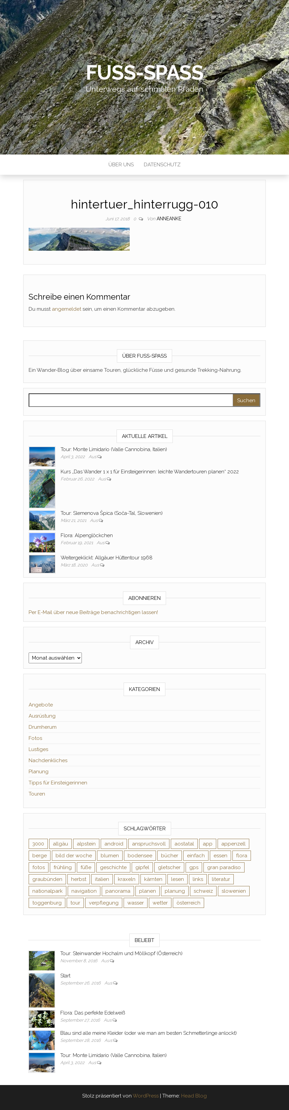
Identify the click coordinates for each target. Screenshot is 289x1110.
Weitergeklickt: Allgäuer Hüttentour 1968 (107, 558)
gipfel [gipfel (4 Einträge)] (142, 867)
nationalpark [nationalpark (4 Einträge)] (47, 891)
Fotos (35, 738)
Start (65, 976)
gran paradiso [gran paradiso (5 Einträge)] (224, 867)
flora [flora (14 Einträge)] (241, 856)
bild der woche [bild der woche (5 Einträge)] (74, 856)
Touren (37, 794)
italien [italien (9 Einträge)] (102, 879)
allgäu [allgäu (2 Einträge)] (60, 844)
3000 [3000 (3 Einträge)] (38, 844)
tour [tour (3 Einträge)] (75, 903)
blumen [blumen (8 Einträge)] (110, 856)
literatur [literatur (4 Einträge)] (221, 879)
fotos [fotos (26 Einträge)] (38, 867)
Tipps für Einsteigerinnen (58, 783)
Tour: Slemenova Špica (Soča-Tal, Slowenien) (112, 513)
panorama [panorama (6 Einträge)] (117, 891)
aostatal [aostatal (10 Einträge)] (184, 844)
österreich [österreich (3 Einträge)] (188, 903)
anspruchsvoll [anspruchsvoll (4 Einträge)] (149, 844)
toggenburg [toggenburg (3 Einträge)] (47, 903)
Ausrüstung (42, 716)
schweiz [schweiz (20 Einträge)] (203, 891)
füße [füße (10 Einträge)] (86, 867)
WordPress (146, 1096)
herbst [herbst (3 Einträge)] (78, 879)
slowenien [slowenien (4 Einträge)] (234, 891)
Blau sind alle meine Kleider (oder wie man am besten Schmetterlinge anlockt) (148, 1033)
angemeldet (66, 309)
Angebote (41, 705)
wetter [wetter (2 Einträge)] (160, 903)
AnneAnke (169, 218)
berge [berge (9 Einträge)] (39, 856)
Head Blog (194, 1096)
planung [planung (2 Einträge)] (175, 891)
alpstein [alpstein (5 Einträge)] (86, 844)
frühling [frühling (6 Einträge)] (63, 867)
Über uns (121, 165)
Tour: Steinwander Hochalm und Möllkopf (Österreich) (121, 953)
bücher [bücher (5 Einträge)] (169, 856)
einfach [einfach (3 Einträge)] (196, 856)
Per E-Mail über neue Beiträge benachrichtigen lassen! (93, 612)
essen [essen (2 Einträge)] (220, 856)
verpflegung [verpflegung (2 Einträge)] (104, 903)
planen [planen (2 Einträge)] (147, 891)
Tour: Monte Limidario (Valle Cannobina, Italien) (114, 449)
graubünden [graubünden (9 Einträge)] (47, 879)
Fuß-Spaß (144, 72)
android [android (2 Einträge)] (113, 844)
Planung (39, 772)
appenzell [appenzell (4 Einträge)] (233, 844)
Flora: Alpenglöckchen (87, 535)
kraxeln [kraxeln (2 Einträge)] (126, 879)
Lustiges (38, 749)
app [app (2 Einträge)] (208, 844)
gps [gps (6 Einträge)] (193, 867)
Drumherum (43, 727)
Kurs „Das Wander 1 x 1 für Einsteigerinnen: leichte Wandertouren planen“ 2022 (150, 472)
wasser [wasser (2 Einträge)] (135, 903)
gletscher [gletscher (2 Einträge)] (169, 867)
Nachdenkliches (48, 760)
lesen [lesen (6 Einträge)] (177, 879)
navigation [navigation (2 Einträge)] (84, 891)
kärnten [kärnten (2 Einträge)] (153, 879)
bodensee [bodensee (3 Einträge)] (140, 856)
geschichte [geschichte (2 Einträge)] (113, 867)
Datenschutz (162, 165)
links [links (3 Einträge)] (198, 879)
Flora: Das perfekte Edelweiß (92, 1013)
